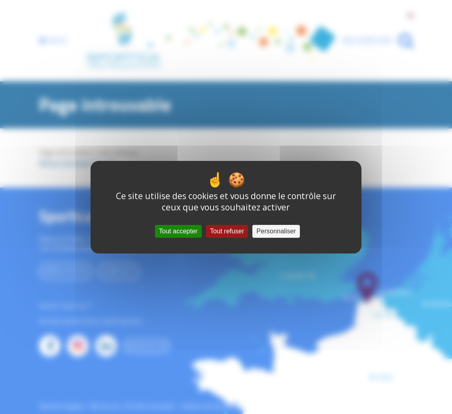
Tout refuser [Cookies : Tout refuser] (227, 231)
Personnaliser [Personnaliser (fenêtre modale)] (276, 231)
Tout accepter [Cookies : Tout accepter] (178, 231)
